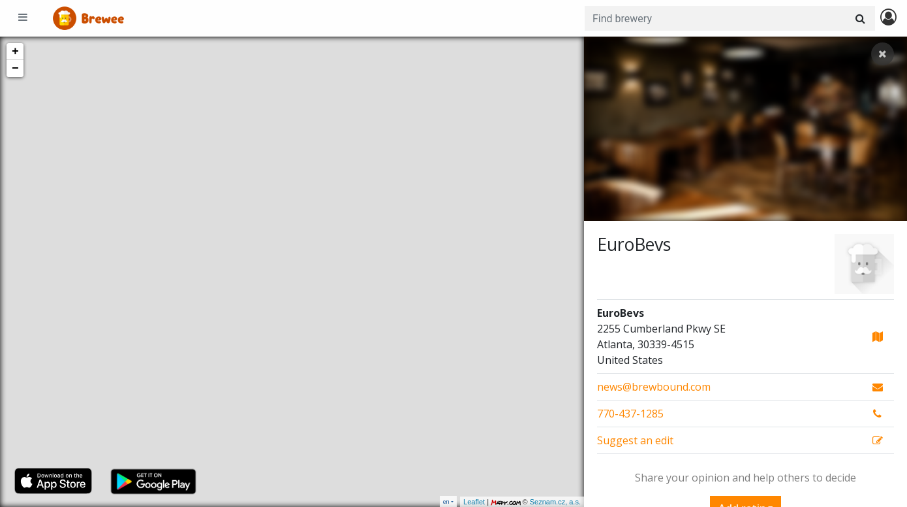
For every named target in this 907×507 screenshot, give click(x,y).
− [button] (15, 68)
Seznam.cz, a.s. (555, 502)
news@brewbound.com (654, 387)
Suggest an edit (635, 440)
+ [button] (15, 51)
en (446, 501)
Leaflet (474, 502)
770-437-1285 (630, 413)
